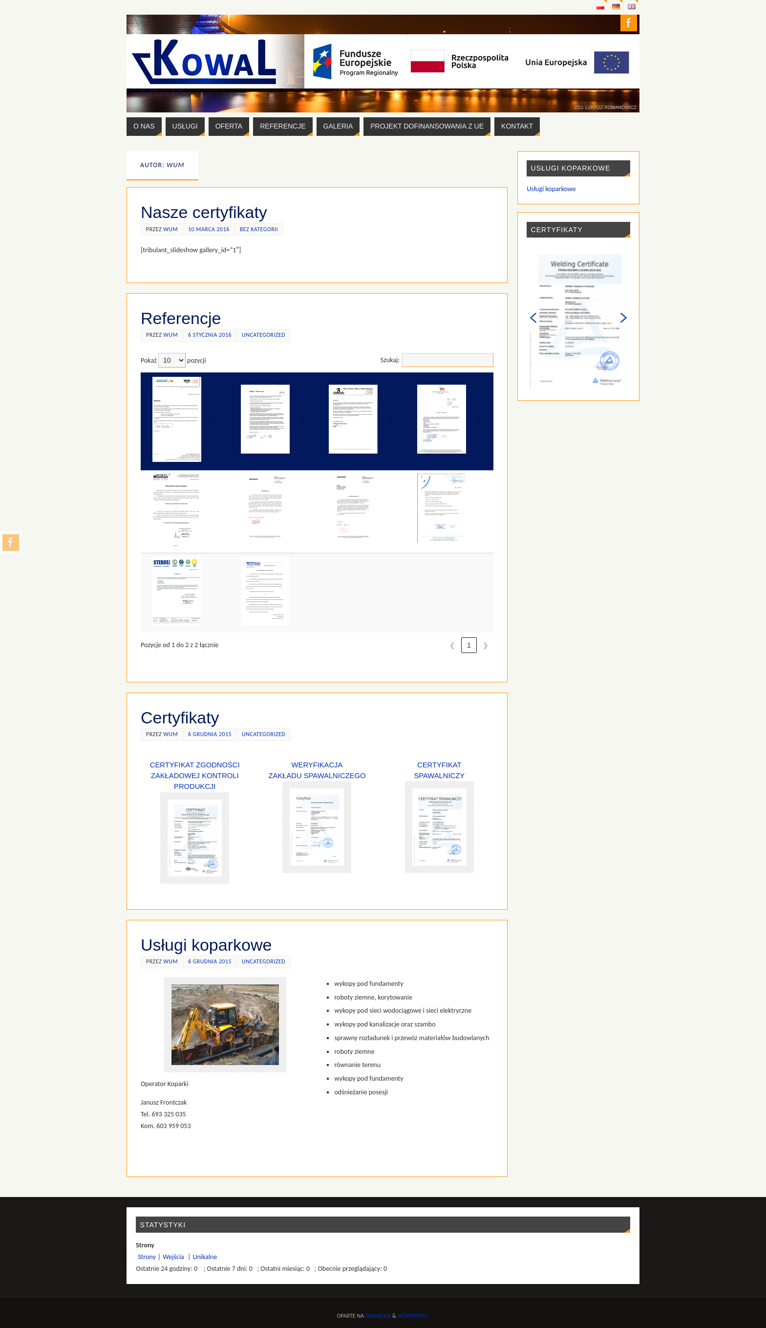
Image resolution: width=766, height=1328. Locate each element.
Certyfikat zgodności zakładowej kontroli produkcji (195, 775)
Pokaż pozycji (173, 360)
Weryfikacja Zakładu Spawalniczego (317, 817)
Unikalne (204, 1257)
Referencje (181, 318)
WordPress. (413, 1315)
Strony (147, 1257)
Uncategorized (263, 334)
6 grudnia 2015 (210, 734)
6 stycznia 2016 (210, 334)
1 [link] (469, 645)
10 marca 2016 (209, 229)
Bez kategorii (259, 229)
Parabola (378, 1315)
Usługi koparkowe (206, 945)
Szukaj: (390, 360)
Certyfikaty (180, 717)
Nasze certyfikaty (204, 212)
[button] (214, 421)
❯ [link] (486, 645)
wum (170, 229)
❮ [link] (452, 645)
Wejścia (174, 1257)
